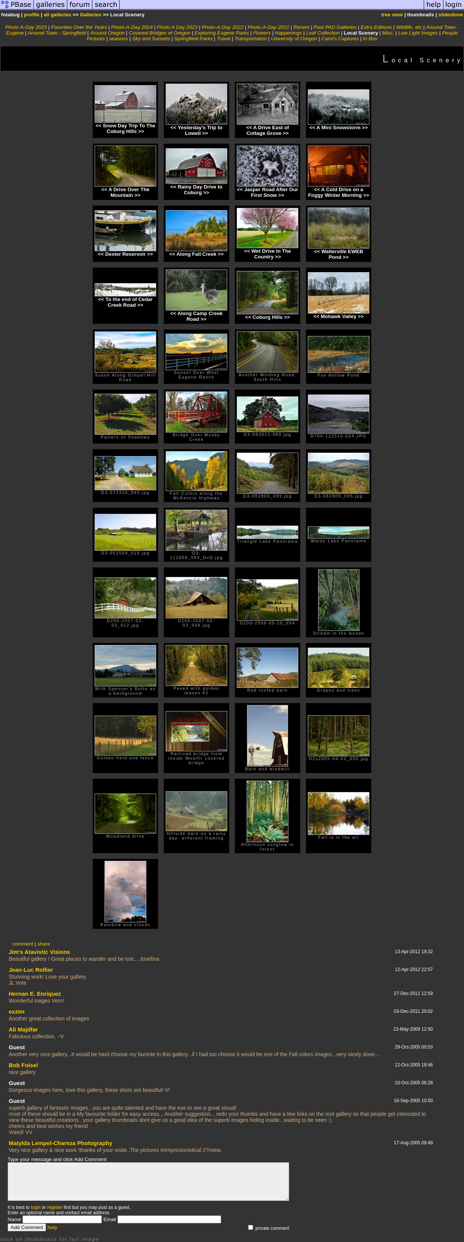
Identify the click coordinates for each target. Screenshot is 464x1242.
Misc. (388, 33)
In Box (370, 38)
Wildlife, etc (409, 27)
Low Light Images (418, 33)
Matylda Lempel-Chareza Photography (60, 1143)
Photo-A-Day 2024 (132, 27)
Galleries (90, 14)
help (52, 1227)
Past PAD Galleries (335, 27)
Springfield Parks (193, 38)
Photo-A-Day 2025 (26, 27)
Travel (223, 38)
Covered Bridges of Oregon (159, 33)
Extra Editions (376, 27)
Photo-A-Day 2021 (268, 27)
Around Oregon (107, 33)
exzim (17, 1011)
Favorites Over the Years (79, 27)
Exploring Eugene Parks (222, 33)
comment (23, 944)
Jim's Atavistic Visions (39, 952)
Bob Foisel (23, 1065)
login (35, 1207)
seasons (118, 38)
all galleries (57, 14)
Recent (301, 27)
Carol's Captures (340, 38)
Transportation (250, 38)
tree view (392, 14)
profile (32, 14)
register (54, 1207)
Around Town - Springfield (57, 33)
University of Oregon (294, 38)
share (43, 944)
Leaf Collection (322, 33)
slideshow (451, 14)
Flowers (262, 33)
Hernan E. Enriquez (35, 993)
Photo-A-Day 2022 (223, 27)
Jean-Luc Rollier (31, 969)
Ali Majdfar (23, 1029)
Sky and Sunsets (151, 38)
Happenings (288, 33)
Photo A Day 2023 (177, 27)
